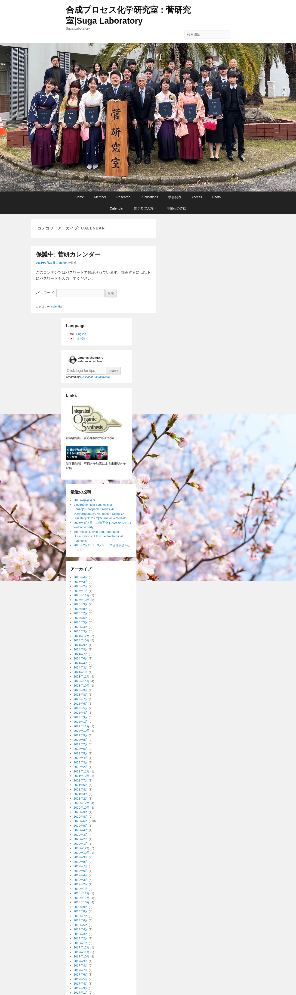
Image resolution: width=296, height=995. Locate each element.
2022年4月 (81, 758)
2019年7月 (81, 866)
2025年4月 (81, 627)
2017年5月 (81, 979)
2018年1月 (81, 943)
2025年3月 (81, 631)
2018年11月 (81, 898)
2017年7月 (81, 970)
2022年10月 (81, 730)
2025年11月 (81, 595)
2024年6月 (81, 658)
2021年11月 (81, 771)
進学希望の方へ (145, 208)
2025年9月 (81, 604)
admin (63, 262)
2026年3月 (81, 582)
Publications (149, 197)
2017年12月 (81, 947)
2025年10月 (81, 600)
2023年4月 (81, 712)
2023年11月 (81, 681)
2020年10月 (81, 807)
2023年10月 (81, 685)
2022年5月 (81, 753)
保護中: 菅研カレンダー (68, 254)
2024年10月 (81, 640)
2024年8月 (81, 649)
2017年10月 (81, 956)
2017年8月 (81, 965)
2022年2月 (81, 767)
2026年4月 (81, 577)
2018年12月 (81, 893)
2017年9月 (81, 961)
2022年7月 (81, 744)
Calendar (117, 208)
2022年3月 (81, 762)
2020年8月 (81, 816)
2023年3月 (81, 717)
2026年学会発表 (84, 500)
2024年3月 (81, 667)
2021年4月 (81, 789)
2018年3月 (81, 934)
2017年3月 (81, 988)
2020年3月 (81, 834)
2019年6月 (81, 871)
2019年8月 (81, 861)
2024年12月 (81, 636)
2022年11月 (81, 726)
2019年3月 (81, 880)
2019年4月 (81, 875)
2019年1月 (81, 889)
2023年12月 (81, 676)
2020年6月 (81, 821)
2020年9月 (81, 812)
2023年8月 (81, 694)
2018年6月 (81, 920)
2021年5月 (81, 785)
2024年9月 (81, 645)
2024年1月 (81, 672)
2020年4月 (81, 830)
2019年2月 (81, 884)
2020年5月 (81, 825)
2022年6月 (81, 748)
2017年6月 (81, 974)
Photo (216, 197)
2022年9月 (81, 735)
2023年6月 (81, 703)
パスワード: (70, 293)
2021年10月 (81, 776)
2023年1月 (81, 721)
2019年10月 (81, 852)
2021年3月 (81, 794)
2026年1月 (81, 591)
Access (196, 197)
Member (100, 197)
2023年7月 (81, 699)
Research (123, 197)
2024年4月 (81, 663)
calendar (57, 306)
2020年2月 (81, 839)
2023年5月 (81, 708)
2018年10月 (81, 902)
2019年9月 (81, 857)
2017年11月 (81, 952)
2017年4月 (81, 983)
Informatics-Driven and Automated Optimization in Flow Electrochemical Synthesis (98, 536)
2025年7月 (81, 613)
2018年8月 (81, 911)
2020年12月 (81, 803)
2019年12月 (81, 848)
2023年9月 (81, 690)
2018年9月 (81, 907)
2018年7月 (81, 916)
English (81, 334)
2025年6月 (81, 618)
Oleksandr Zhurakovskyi (95, 377)
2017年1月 (81, 992)
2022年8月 (81, 739)
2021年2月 (81, 798)
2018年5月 (81, 925)
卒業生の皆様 (176, 208)
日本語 (80, 338)
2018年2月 (81, 938)
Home (79, 197)
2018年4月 (81, 929)
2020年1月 (81, 843)
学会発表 (174, 197)
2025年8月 (81, 609)
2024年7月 (81, 654)
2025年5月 (81, 622)
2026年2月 (81, 586)
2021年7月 (81, 780)
